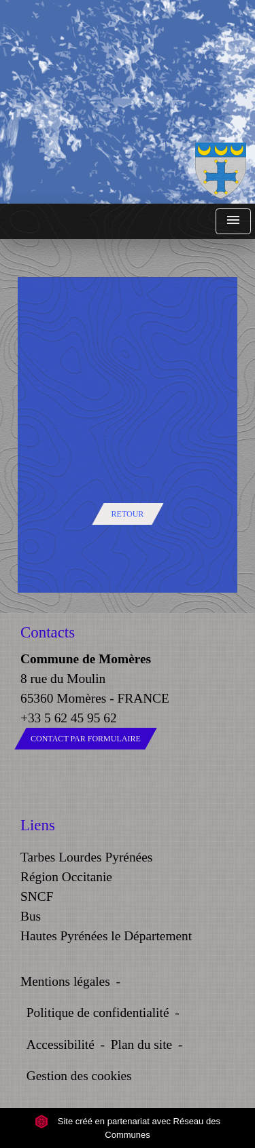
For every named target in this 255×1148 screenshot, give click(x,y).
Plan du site (141, 1044)
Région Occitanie (66, 877)
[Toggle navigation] (233, 221)
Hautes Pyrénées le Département (106, 936)
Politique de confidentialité (98, 1012)
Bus (30, 916)
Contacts (47, 632)
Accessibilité (61, 1044)
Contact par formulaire (86, 738)
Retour (128, 514)
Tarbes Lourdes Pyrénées (86, 857)
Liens (37, 825)
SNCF (36, 896)
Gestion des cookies (79, 1076)
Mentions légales (65, 981)
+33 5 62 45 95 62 (68, 718)
